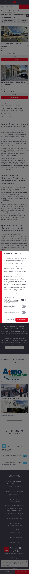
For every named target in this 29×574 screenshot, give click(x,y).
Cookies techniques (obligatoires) (11, 300)
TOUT (21, 320)
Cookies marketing (11, 312)
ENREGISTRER (10, 320)
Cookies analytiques (11, 306)
